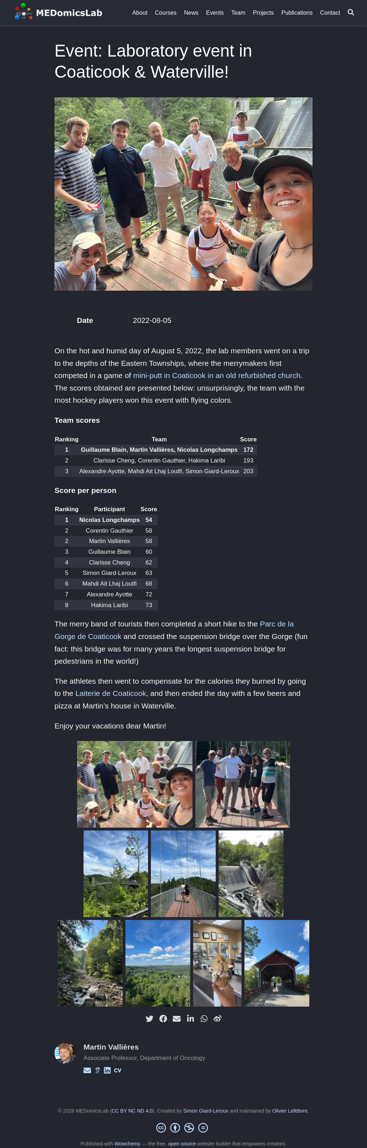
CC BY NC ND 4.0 (132, 1111)
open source (182, 1144)
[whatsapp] (204, 1018)
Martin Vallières (111, 1047)
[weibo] (217, 1018)
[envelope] (176, 1018)
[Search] (351, 13)
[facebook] (163, 1018)
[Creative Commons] (183, 1127)
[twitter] (149, 1018)
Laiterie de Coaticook (110, 693)
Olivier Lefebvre (290, 1111)
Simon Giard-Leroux (205, 1111)
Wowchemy (127, 1144)
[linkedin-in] (190, 1018)
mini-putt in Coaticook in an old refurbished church (216, 375)
